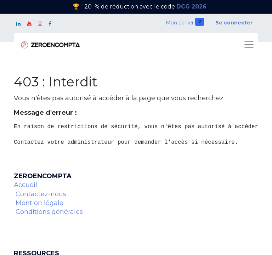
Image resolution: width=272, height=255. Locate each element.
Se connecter (234, 22)
